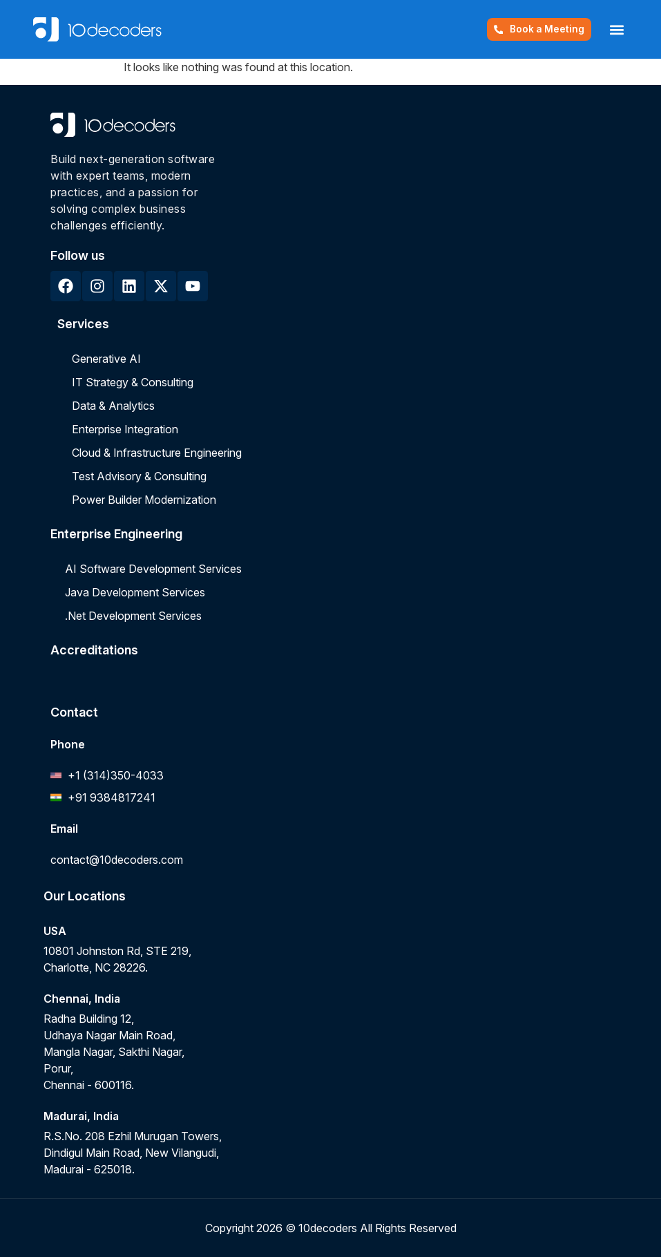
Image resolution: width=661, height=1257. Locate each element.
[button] (616, 29)
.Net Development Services (133, 616)
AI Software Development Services (153, 569)
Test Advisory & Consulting (139, 476)
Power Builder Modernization (144, 500)
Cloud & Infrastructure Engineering (157, 453)
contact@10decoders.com (116, 860)
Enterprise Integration (125, 429)
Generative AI (106, 359)
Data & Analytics (113, 406)
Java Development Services (135, 592)
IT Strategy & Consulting (132, 382)
